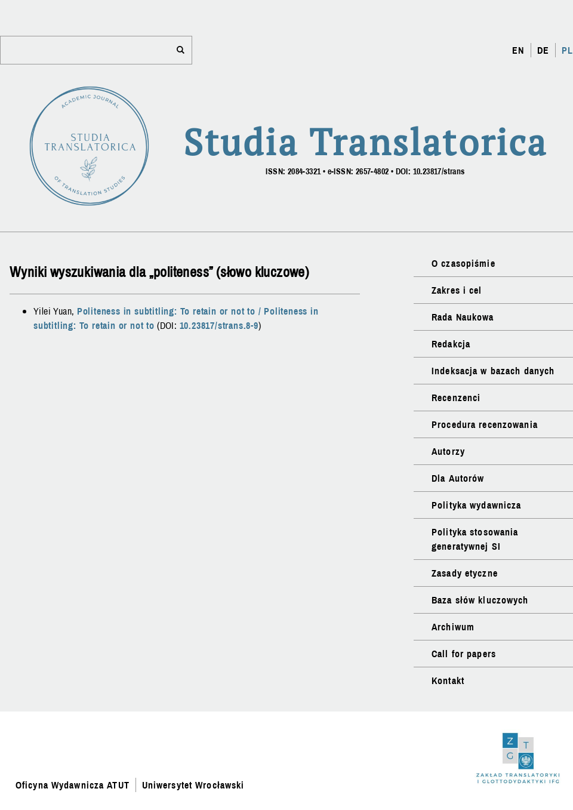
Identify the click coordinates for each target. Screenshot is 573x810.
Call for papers (464, 653)
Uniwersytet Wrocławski (193, 784)
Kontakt (448, 680)
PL (567, 50)
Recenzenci (456, 397)
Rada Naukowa (463, 317)
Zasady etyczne (465, 573)
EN (518, 50)
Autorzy (448, 451)
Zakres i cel (457, 290)
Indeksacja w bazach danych (493, 370)
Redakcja (451, 343)
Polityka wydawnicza (476, 505)
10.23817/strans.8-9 (219, 325)
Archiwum (453, 626)
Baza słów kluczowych (480, 599)
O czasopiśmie (463, 263)
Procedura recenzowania (485, 424)
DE (543, 50)
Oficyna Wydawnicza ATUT (73, 784)
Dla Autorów (458, 478)
